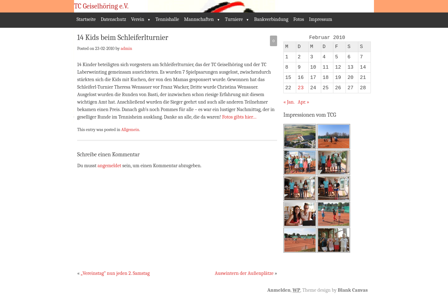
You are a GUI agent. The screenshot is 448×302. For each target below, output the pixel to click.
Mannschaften (199, 19)
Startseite (86, 19)
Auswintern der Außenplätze (244, 273)
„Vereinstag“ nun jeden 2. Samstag (115, 273)
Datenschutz (113, 19)
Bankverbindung (271, 19)
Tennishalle (167, 19)
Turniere (234, 19)
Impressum (320, 19)
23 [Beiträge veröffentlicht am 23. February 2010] (301, 88)
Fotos (298, 19)
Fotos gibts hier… (239, 117)
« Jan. (289, 102)
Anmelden (278, 290)
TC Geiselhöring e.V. (101, 6)
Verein (137, 19)
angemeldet (109, 165)
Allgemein (130, 129)
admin (126, 48)
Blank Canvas (353, 290)
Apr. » (303, 102)
